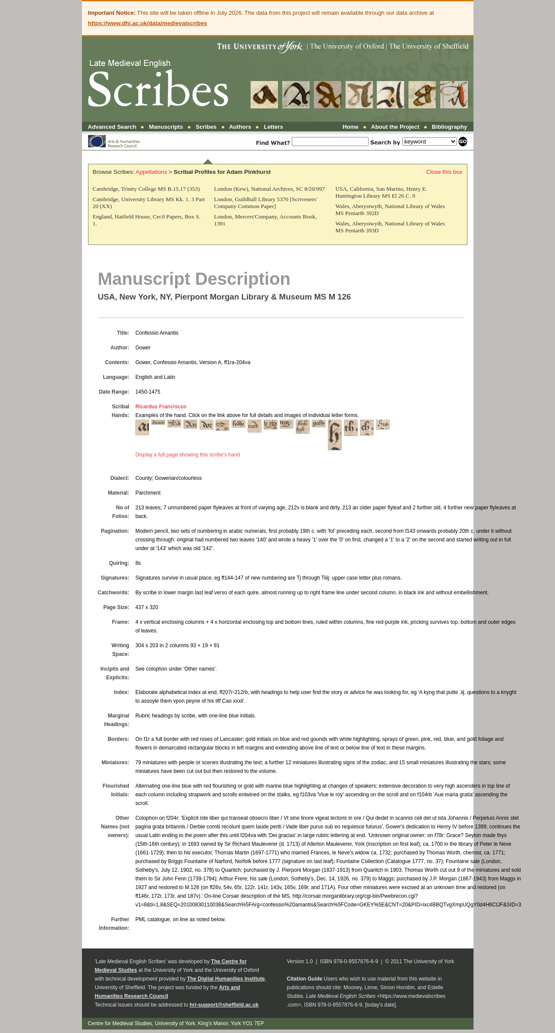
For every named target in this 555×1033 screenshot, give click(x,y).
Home (351, 127)
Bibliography (449, 127)
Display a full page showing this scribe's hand (187, 455)
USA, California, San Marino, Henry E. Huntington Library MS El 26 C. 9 (381, 192)
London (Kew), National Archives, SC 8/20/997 (269, 189)
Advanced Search (112, 127)
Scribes (206, 127)
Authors (240, 127)
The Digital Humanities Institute (225, 979)
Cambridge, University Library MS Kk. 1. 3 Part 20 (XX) (149, 202)
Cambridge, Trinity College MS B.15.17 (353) (146, 189)
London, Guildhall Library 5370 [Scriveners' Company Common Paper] (265, 202)
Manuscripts (166, 127)
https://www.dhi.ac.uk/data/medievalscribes (147, 23)
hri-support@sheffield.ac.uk (223, 1005)
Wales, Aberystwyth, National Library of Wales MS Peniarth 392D (390, 209)
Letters (273, 127)
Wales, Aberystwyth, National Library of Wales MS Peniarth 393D (390, 227)
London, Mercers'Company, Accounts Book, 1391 (265, 220)
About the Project (395, 127)
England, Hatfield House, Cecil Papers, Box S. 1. (147, 220)
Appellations (151, 172)
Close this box (444, 172)
